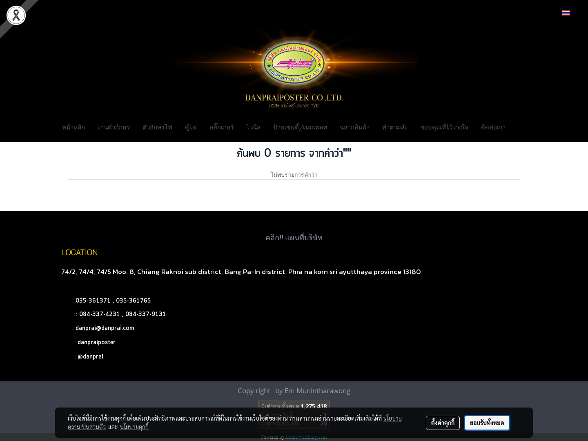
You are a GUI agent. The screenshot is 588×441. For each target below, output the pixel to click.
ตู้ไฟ (191, 126)
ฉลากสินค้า (355, 126)
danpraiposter (97, 343)
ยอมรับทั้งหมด (487, 422)
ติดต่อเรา (493, 126)
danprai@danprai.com (105, 328)
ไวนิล (253, 126)
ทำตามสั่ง (395, 126)
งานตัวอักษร (114, 126)
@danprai (90, 357)
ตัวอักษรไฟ (157, 126)
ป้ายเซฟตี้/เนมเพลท (300, 126)
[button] (524, 126)
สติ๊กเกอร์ (221, 126)
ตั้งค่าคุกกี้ (442, 422)
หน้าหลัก (73, 126)
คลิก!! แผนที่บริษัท (294, 237)
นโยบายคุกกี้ (134, 426)
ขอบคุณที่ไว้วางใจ (444, 126)
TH (570, 12)
